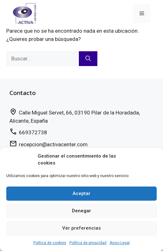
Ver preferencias (81, 228)
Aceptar (81, 193)
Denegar (81, 211)
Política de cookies (49, 243)
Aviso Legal (120, 243)
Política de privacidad (87, 243)
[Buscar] (88, 58)
